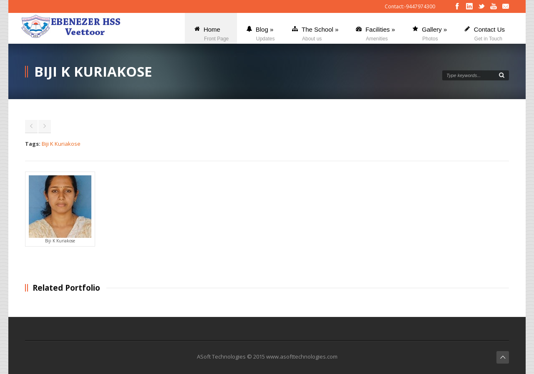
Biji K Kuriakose (61, 143)
